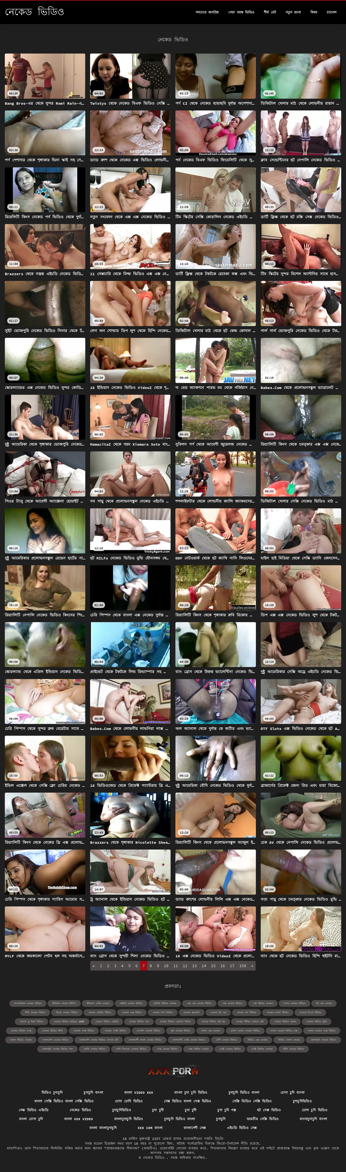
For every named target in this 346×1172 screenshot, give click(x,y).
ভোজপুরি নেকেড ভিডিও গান (57, 1049)
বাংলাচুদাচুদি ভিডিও (128, 1119)
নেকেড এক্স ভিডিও (132, 1012)
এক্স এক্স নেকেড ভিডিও (199, 1003)
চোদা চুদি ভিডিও (314, 1110)
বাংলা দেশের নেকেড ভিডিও (245, 1030)
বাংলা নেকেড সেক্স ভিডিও (321, 1030)
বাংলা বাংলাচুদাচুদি (103, 1128)
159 (242, 965)
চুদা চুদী (158, 1110)
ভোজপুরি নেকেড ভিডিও (323, 1039)
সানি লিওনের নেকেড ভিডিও (131, 1049)
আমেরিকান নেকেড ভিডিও (28, 1003)
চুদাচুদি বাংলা (93, 1092)
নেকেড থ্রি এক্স (218, 1012)
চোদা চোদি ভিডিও (129, 1101)
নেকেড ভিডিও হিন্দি (52, 1030)
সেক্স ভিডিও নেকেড (198, 1049)
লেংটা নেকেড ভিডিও (94, 1049)
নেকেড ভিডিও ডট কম (213, 1021)
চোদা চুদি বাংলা (292, 1092)
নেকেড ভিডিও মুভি (317, 1021)
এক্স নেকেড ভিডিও (232, 1003)
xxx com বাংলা (150, 1128)
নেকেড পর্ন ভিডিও (246, 1012)
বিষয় (313, 12)
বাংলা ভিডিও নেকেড (21, 1039)
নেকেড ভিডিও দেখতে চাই (249, 1021)
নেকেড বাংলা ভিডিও (278, 1012)
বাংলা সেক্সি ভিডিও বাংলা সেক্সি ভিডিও (64, 1101)
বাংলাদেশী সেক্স (195, 1128)
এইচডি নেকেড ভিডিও (131, 1003)
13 (194, 965)
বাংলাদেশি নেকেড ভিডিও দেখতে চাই (98, 1039)
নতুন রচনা (293, 12)
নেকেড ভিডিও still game (69, 1021)
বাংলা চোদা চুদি (31, 1119)
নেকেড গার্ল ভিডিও (163, 1012)
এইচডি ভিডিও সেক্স (242, 1128)
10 (166, 965)
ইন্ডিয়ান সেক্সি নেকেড (98, 1003)
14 (204, 965)
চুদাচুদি (220, 1119)
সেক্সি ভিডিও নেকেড (261, 1049)
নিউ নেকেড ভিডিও (35, 1012)
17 (232, 965)
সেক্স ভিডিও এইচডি (34, 1110)
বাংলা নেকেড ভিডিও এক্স (284, 1030)
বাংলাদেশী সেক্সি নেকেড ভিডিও (189, 1039)
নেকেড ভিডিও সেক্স (21, 1030)
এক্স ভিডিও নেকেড (263, 1003)
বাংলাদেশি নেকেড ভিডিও (55, 1039)
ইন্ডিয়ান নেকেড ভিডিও (64, 1003)
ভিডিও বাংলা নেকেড (289, 1039)
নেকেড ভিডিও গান (139, 1021)
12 (185, 965)
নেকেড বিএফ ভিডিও (310, 1012)
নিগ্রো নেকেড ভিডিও (67, 1012)
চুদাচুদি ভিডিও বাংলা (244, 1092)
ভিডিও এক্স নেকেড (257, 1039)
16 (222, 965)
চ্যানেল (331, 12)
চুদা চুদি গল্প (226, 1110)
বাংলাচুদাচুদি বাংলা (313, 1119)
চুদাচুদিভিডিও (302, 1101)
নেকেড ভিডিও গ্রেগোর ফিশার (175, 1021)
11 (175, 965)
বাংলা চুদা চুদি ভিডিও (190, 1092)
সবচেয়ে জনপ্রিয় (207, 12)
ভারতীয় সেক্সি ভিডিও (263, 1119)
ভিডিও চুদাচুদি (52, 1092)
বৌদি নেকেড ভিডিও (226, 1039)
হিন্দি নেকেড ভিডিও (293, 1049)
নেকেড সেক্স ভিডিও (84, 1030)
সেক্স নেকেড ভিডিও (167, 1049)
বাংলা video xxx (138, 1092)
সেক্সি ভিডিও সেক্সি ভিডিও (252, 1101)
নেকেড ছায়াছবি (192, 1012)
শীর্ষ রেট (270, 12)
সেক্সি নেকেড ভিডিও (230, 1049)
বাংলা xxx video (78, 1119)
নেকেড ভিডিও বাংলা (285, 1021)
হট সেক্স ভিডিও (269, 1110)
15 (213, 965)
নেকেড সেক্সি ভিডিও (115, 1030)
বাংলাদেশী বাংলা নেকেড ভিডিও (145, 1039)
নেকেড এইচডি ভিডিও (99, 1012)
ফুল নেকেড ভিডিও (180, 1030)
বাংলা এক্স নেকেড (210, 1030)
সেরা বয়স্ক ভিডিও (241, 12)
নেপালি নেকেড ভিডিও (148, 1030)
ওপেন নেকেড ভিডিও (294, 1003)
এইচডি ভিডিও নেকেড (164, 1003)
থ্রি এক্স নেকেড (324, 1003)
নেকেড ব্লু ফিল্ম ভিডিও (31, 1021)
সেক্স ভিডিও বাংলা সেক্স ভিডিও (187, 1101)
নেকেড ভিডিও (80, 1110)
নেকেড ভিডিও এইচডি (106, 1021)
